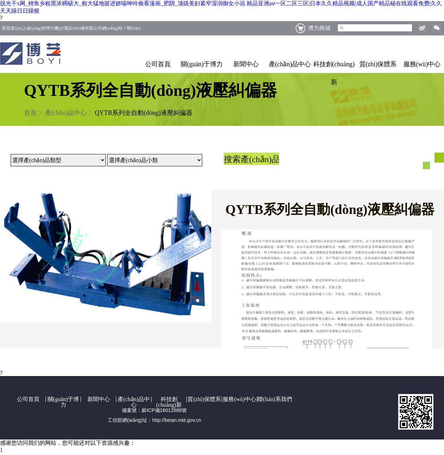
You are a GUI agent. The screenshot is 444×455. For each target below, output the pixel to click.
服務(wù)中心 (422, 64)
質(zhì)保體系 (378, 64)
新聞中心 (246, 64)
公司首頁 (158, 64)
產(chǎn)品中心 (290, 64)
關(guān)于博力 (202, 64)
